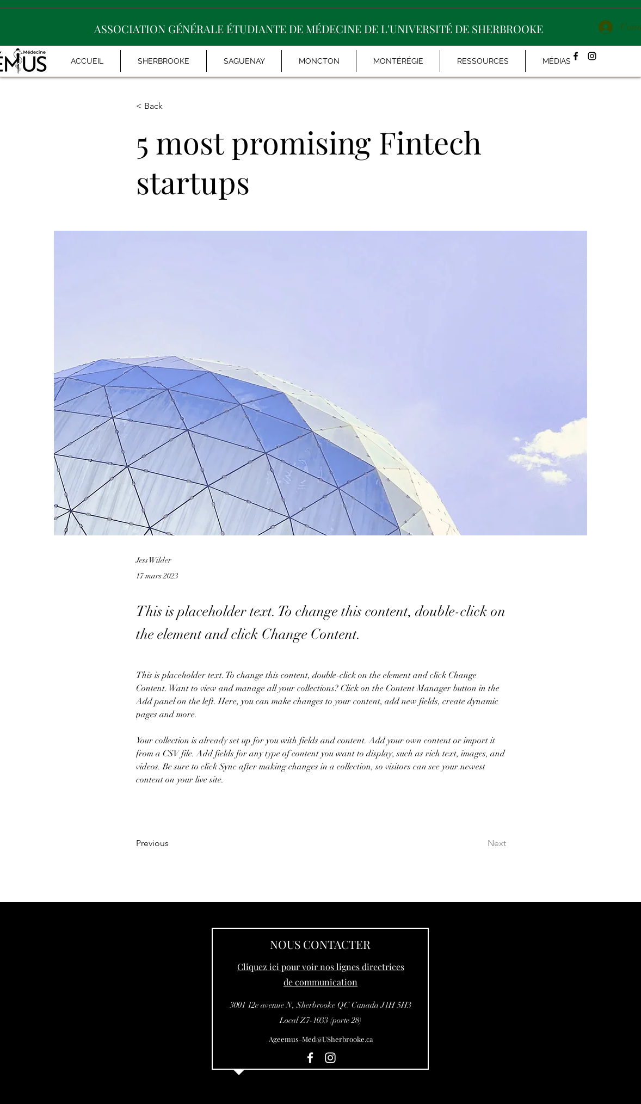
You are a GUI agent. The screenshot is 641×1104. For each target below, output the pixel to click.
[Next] (479, 843)
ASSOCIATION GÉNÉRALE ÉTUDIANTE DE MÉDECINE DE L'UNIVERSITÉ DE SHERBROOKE (318, 28)
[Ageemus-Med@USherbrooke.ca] (320, 1039)
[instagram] (592, 56)
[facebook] (310, 1058)
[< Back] (172, 106)
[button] (556, 61)
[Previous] (172, 843)
